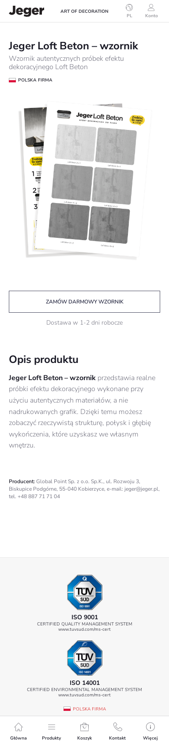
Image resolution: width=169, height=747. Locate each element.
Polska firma (89, 709)
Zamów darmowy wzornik (85, 301)
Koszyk (84, 731)
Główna (18, 731)
